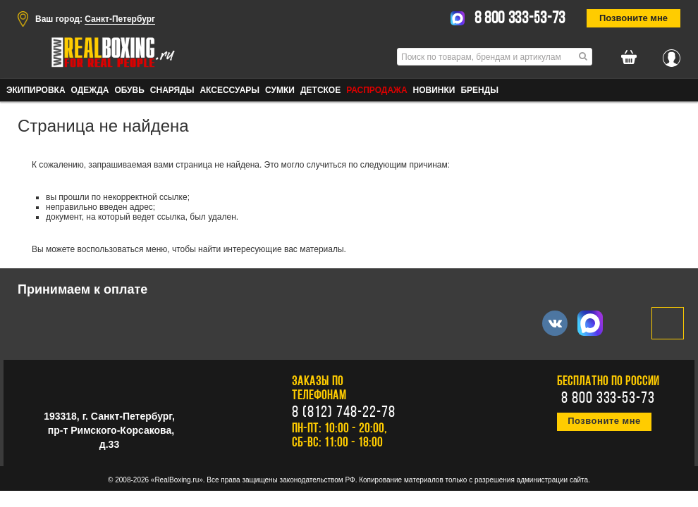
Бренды (479, 90)
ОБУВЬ (129, 90)
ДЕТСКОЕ (320, 90)
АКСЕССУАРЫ (229, 90)
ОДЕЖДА (90, 90)
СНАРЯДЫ (172, 90)
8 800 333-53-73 (520, 19)
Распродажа (376, 90)
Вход (671, 54)
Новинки (434, 90)
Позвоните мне (633, 18)
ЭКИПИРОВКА (36, 90)
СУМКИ (280, 90)
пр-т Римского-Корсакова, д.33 (111, 437)
